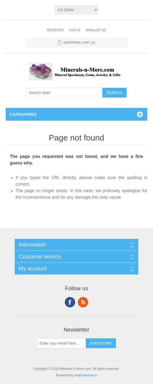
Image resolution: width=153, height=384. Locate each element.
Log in (74, 30)
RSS (83, 302)
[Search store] (64, 93)
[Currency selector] (76, 9)
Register (55, 30)
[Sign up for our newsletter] (61, 343)
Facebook (70, 302)
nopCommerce (85, 375)
